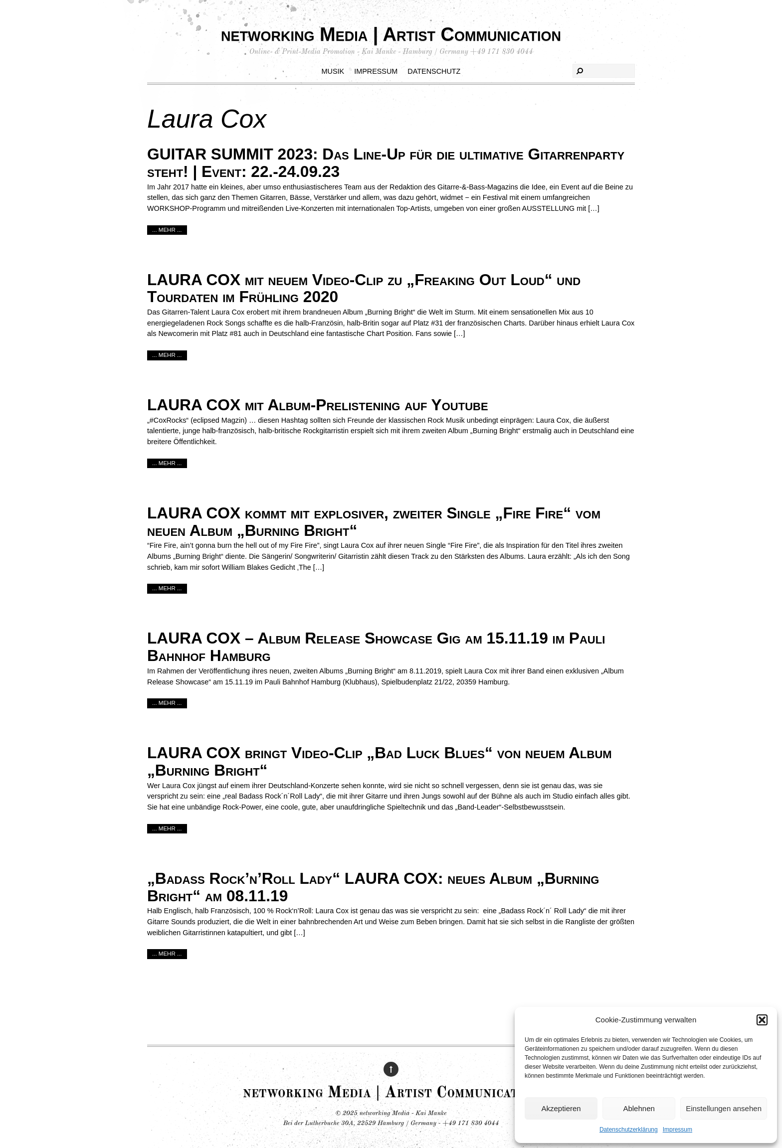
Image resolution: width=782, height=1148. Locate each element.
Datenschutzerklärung (628, 1129)
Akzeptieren (561, 1108)
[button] (762, 1020)
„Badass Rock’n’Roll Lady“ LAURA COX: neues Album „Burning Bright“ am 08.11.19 (373, 887)
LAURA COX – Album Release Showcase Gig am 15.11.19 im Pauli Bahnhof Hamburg (376, 646)
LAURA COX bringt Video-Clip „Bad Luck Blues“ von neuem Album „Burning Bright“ (379, 761)
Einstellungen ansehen (724, 1108)
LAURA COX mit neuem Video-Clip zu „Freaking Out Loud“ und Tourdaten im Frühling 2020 (364, 288)
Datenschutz (433, 71)
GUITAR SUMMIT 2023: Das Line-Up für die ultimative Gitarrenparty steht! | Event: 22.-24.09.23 (385, 162)
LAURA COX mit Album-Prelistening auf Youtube (317, 405)
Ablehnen (638, 1108)
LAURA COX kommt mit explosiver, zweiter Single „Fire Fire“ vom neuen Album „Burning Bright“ (373, 521)
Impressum (677, 1129)
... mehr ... (167, 230)
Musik (333, 71)
